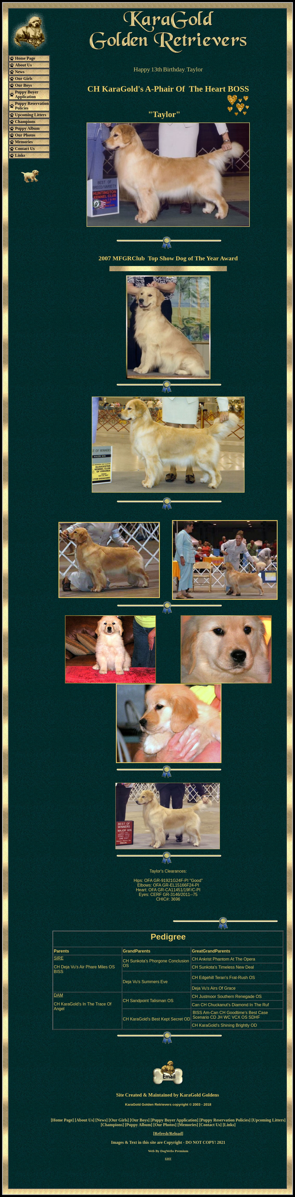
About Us (84, 1120)
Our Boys (139, 1120)
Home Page (62, 1120)
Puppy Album (138, 1125)
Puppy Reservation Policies (225, 1120)
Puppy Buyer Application (174, 1120)
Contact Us (210, 1125)
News (101, 1120)
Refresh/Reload (168, 1133)
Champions (112, 1125)
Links (229, 1125)
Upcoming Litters (268, 1120)
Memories (187, 1125)
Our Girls (118, 1120)
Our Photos (165, 1125)
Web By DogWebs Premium (168, 1151)
